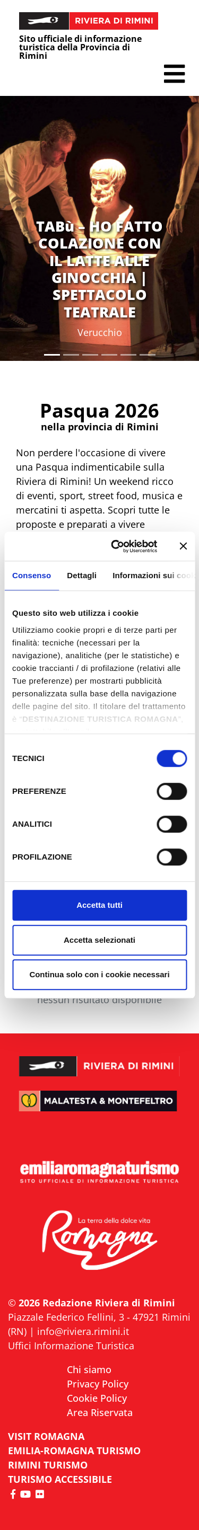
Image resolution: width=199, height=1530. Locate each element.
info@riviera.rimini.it (83, 1331)
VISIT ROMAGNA (46, 1436)
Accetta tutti (99, 904)
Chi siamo (89, 1369)
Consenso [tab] (31, 575)
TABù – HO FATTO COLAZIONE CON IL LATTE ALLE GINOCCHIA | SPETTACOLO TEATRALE (99, 269)
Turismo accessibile (60, 1479)
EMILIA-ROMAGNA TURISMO (74, 1450)
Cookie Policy (97, 1398)
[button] (174, 74)
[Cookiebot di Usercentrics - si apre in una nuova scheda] (116, 546)
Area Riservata (100, 1412)
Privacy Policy (97, 1383)
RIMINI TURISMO (48, 1464)
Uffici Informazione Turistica (71, 1345)
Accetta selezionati (99, 939)
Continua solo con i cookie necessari (99, 974)
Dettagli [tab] (82, 575)
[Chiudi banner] (183, 546)
